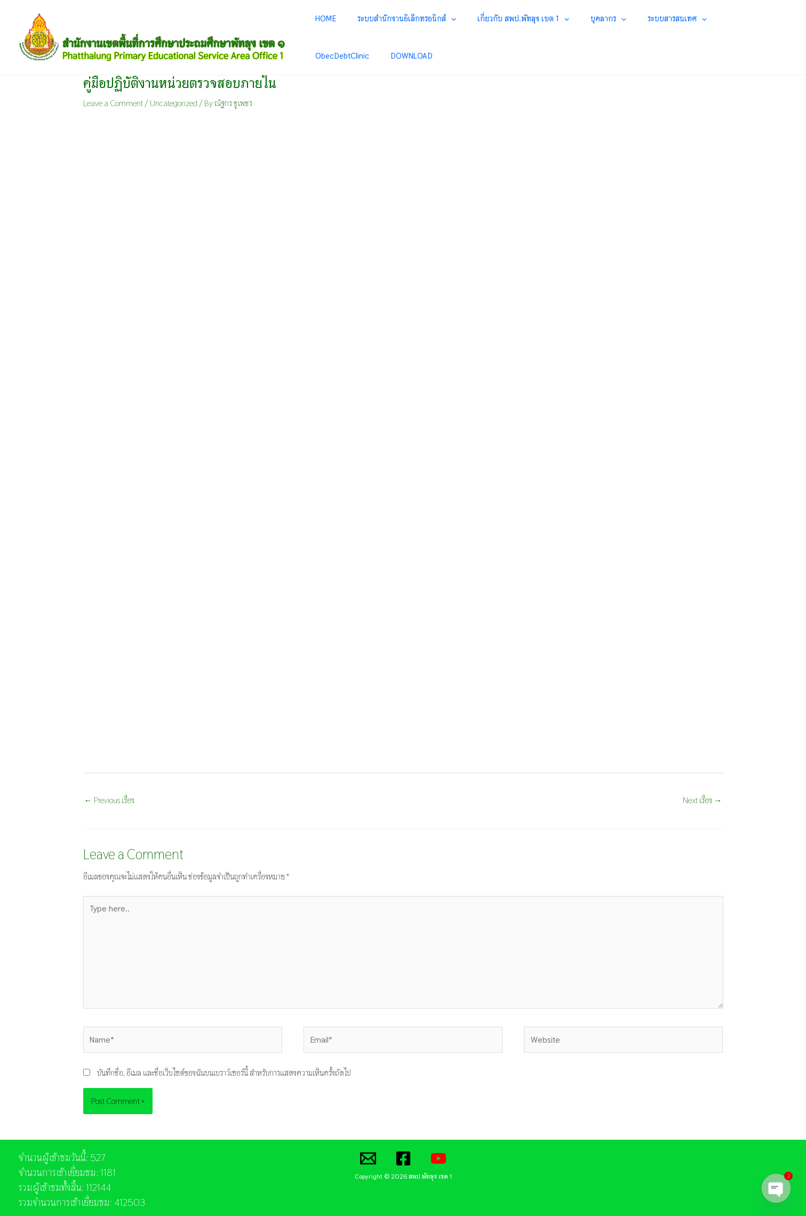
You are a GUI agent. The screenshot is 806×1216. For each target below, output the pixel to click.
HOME (343, 32)
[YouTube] (438, 1154)
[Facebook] (403, 1154)
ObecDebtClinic (709, 32)
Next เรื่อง (702, 790)
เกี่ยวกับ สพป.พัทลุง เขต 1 (516, 32)
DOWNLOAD (766, 32)
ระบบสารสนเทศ (644, 32)
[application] (456, 32)
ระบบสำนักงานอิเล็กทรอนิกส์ (412, 32)
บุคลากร (588, 32)
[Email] (368, 1154)
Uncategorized (174, 93)
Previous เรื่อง (109, 790)
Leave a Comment (113, 93)
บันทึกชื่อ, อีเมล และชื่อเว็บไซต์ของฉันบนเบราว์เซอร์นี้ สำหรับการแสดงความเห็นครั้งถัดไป (224, 1068)
